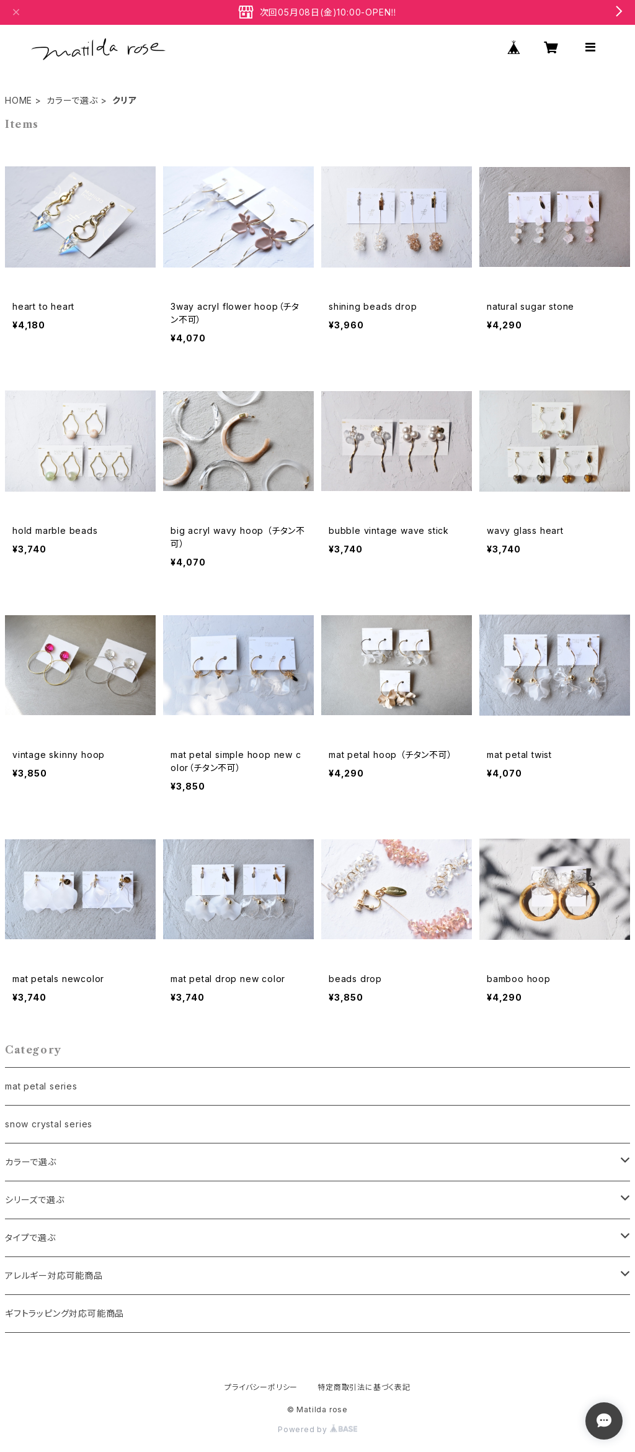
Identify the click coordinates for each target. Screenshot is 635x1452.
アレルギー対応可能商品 (54, 1275)
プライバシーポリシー (261, 1387)
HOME (18, 100)
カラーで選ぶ (72, 100)
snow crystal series (48, 1124)
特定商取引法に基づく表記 (364, 1387)
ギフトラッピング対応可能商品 (64, 1313)
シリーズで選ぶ (34, 1199)
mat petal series (41, 1086)
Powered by (317, 1429)
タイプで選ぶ (30, 1237)
